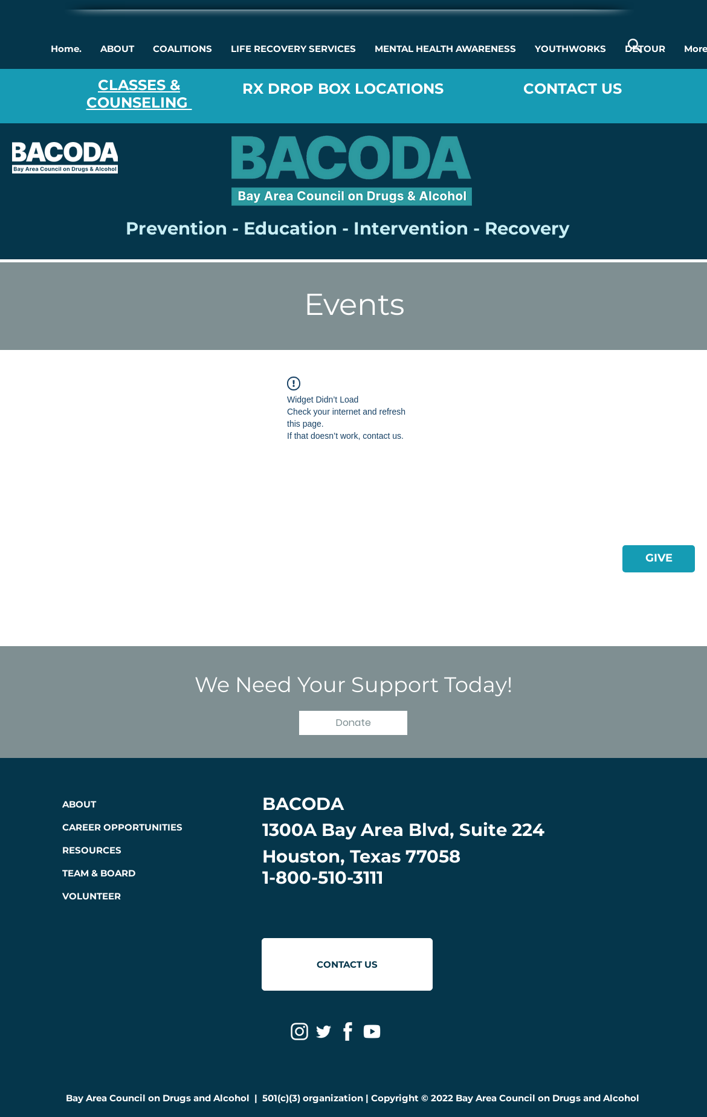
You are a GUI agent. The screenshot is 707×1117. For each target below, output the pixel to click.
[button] (117, 49)
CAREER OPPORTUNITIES (122, 827)
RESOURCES (91, 850)
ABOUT (79, 804)
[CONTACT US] (347, 964)
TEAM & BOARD (98, 873)
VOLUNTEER (91, 896)
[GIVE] (658, 558)
